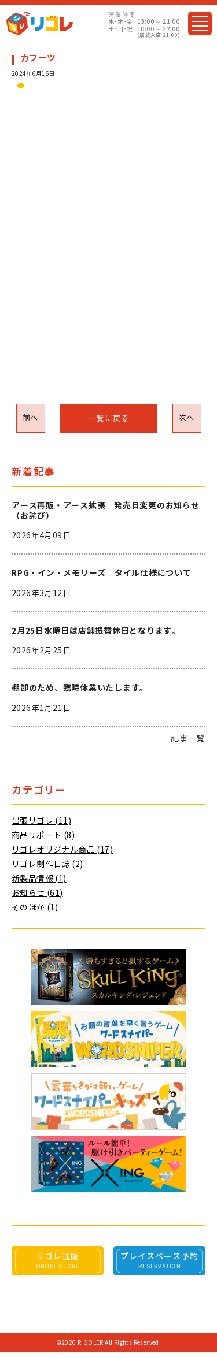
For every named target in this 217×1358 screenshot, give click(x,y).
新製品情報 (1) (39, 879)
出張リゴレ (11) (41, 821)
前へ (30, 418)
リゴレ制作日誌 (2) (47, 864)
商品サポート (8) (43, 835)
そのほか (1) (35, 907)
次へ (186, 418)
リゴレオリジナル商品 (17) (62, 850)
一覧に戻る (109, 418)
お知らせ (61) (37, 893)
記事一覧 (188, 738)
